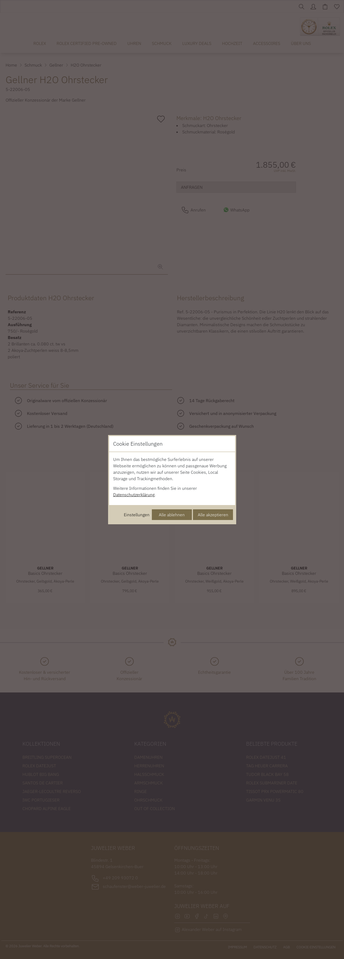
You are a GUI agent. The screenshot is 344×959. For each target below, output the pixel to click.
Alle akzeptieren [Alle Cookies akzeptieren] (213, 514)
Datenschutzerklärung (134, 494)
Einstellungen (136, 514)
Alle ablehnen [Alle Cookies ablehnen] (172, 514)
